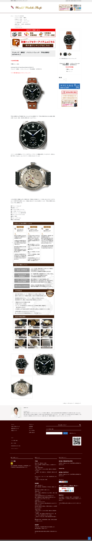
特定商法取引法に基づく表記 (17, 443)
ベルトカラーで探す (18, 20)
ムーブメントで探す (18, 17)
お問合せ (78, 11)
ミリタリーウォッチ (18, 27)
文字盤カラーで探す (18, 19)
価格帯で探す (17, 24)
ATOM (14, 441)
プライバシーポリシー (15, 445)
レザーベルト (25, 22)
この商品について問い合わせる (68, 403)
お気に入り (69, 71)
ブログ (12, 437)
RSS (11, 441)
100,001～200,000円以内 (25, 24)
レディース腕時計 (41, 11)
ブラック (25, 19)
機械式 (25, 17)
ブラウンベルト (26, 20)
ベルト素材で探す (18, 22)
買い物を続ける (78, 403)
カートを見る (69, 11)
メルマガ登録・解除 (15, 439)
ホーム (14, 11)
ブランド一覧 (51, 11)
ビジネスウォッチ (18, 25)
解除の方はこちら (73, 433)
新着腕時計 (23, 11)
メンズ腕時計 (32, 11)
